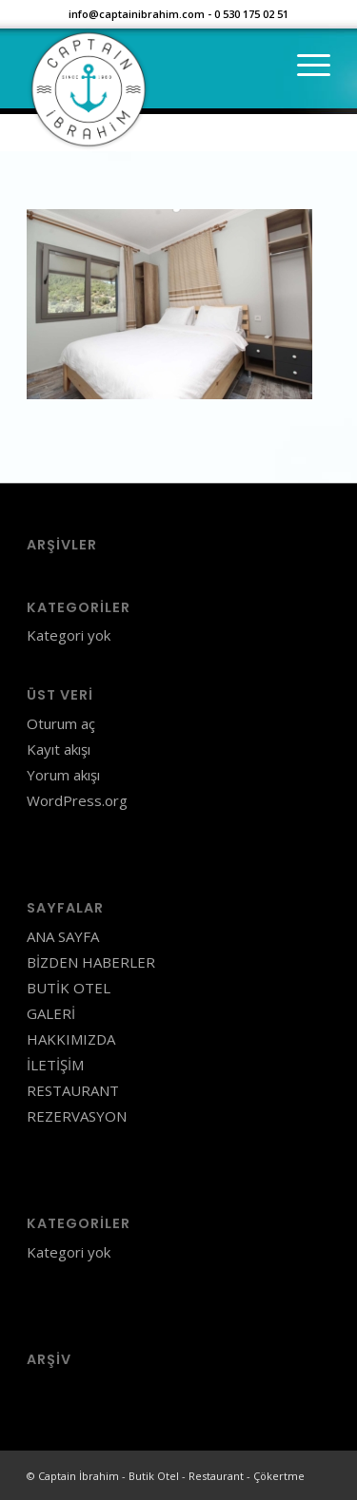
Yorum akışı (63, 774)
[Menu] (304, 66)
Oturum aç (61, 723)
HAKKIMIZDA (71, 1038)
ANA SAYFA (63, 936)
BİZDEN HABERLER (91, 961)
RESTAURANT (73, 1090)
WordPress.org (77, 800)
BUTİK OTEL (68, 987)
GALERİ (51, 1013)
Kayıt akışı (58, 749)
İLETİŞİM (55, 1064)
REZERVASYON (77, 1115)
